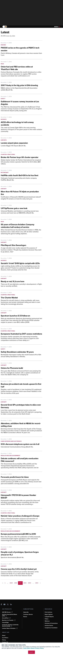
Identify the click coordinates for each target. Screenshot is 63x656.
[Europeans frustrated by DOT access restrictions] (21, 333)
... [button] (7, 583)
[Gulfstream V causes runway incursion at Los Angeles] (21, 103)
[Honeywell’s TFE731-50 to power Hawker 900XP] (21, 497)
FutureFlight (5, 622)
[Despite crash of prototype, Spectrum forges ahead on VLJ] (21, 553)
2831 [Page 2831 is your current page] (20, 583)
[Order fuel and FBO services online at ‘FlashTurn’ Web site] (21, 68)
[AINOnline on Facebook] (1, 605)
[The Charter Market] (21, 297)
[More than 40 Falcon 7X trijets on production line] (21, 193)
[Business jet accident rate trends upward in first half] (21, 385)
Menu (57, 27)
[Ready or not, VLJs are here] (21, 281)
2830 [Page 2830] (15, 583)
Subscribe (26, 612)
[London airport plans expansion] (21, 143)
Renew (25, 616)
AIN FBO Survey (7, 612)
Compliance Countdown (51, 627)
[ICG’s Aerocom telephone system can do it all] (21, 444)
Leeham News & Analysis (9, 628)
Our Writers (5, 637)
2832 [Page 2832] (24, 583)
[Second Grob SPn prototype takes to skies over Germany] (21, 406)
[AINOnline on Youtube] (4, 605)
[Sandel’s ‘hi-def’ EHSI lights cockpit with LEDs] (21, 263)
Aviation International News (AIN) (9, 615)
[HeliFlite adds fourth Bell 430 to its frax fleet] (21, 175)
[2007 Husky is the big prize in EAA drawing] (21, 85)
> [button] (40, 583)
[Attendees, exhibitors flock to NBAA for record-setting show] (21, 425)
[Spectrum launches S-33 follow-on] (21, 315)
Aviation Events (49, 625)
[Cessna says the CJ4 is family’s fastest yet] (21, 569)
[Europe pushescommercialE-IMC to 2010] (21, 534)
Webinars (47, 621)
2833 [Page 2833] (29, 583)
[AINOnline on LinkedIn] (11, 605)
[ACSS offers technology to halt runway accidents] (21, 124)
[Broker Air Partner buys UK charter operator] (21, 157)
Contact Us (5, 642)
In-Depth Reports (49, 616)
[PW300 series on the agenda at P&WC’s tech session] (21, 49)
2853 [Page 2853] (36, 583)
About (3, 635)
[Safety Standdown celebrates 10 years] (21, 352)
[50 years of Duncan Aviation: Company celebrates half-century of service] (21, 226)
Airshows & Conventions (51, 623)
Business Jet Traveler (8, 620)
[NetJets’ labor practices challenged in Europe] (21, 516)
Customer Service (28, 614)
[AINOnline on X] (8, 605)
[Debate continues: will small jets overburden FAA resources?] (21, 460)
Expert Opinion (49, 614)
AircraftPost (6, 618)
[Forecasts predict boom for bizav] (21, 477)
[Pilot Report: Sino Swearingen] (21, 245)
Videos (46, 619)
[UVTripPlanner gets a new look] (21, 208)
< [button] (2, 583)
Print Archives (48, 612)
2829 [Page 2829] (11, 583)
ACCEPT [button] (32, 652)
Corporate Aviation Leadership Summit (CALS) (10, 625)
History (4, 640)
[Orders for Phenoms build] (21, 368)
